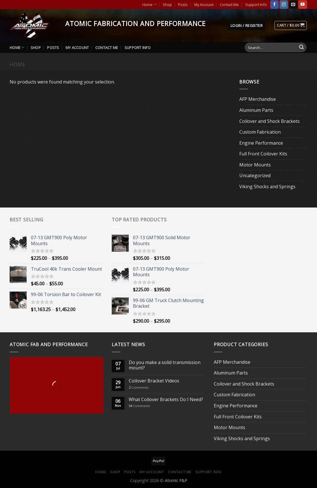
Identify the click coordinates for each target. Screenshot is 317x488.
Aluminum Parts (256, 110)
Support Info (256, 4)
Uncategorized (254, 175)
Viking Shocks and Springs (267, 186)
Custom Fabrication (260, 132)
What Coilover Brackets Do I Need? (166, 399)
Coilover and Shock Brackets (269, 121)
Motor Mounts (255, 165)
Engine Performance (261, 143)
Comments (138, 387)
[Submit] (301, 47)
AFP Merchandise (257, 99)
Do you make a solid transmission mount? (164, 365)
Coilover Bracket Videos (154, 381)
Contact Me (229, 4)
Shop (167, 4)
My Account (204, 4)
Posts (183, 4)
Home (149, 4)
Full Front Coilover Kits (263, 154)
